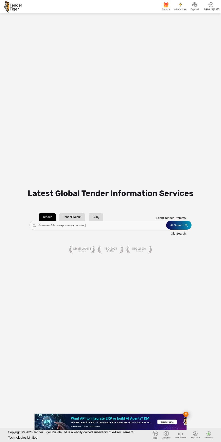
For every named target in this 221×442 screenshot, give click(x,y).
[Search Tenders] (110, 225)
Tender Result (72, 217)
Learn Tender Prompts (171, 218)
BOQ (96, 217)
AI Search (179, 225)
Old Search (178, 233)
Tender (47, 217)
